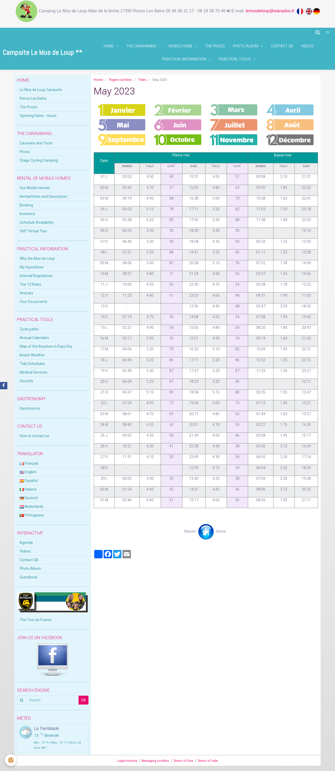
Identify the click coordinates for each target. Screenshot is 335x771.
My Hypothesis (32, 267)
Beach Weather (32, 355)
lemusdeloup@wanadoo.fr (271, 11)
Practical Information (184, 59)
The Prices (215, 46)
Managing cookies (155, 761)
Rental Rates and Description (43, 196)
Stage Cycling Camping (39, 160)
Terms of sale (207, 761)
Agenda (26, 543)
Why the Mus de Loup (37, 258)
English (28, 472)
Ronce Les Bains (33, 98)
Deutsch (29, 498)
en (328, 32)
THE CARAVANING (141, 46)
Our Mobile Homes (35, 188)
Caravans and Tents (36, 143)
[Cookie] (11, 760)
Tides (142, 80)
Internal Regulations (36, 276)
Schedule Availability (37, 222)
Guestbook (28, 577)
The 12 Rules (30, 284)
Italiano (28, 489)
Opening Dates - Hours (38, 116)
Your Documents (33, 302)
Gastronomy (30, 408)
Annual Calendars (34, 338)
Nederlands (31, 506)
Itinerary (26, 293)
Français (29, 463)
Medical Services (33, 372)
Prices (25, 152)
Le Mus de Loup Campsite (41, 90)
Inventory (27, 214)
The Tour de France (36, 620)
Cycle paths (29, 329)
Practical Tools (235, 59)
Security (26, 381)
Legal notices (127, 761)
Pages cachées (120, 80)
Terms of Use (183, 761)
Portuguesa (32, 515)
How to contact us (34, 436)
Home (109, 46)
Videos (307, 46)
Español (29, 481)
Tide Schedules (32, 364)
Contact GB (282, 46)
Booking (26, 205)
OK (83, 700)
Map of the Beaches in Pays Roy (46, 346)
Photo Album (246, 46)
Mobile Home (181, 46)
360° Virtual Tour (33, 231)
